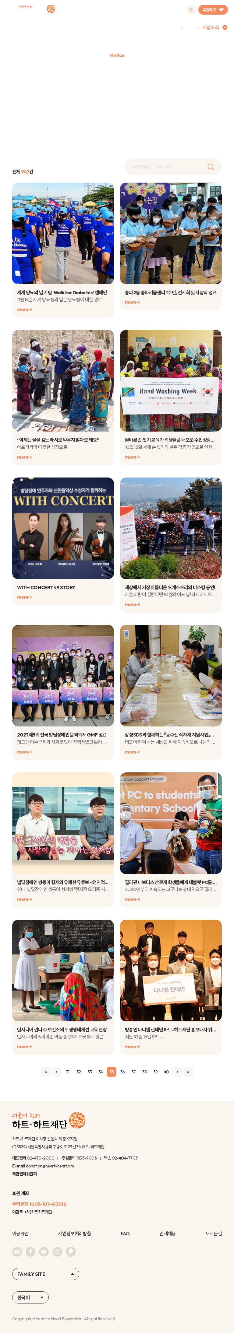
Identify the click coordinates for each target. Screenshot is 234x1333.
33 (89, 1072)
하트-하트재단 (36, 10)
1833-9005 (86, 1158)
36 (122, 1072)
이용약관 (20, 1233)
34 (100, 1072)
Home (171, 27)
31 (67, 1072)
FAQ (125, 1233)
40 (166, 1072)
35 (111, 1072)
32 (78, 1072)
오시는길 (214, 1233)
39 (155, 1072)
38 (144, 1072)
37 (133, 1072)
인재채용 (167, 1233)
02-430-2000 (40, 1158)
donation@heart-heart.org (50, 1166)
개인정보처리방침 (74, 1233)
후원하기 (213, 9)
